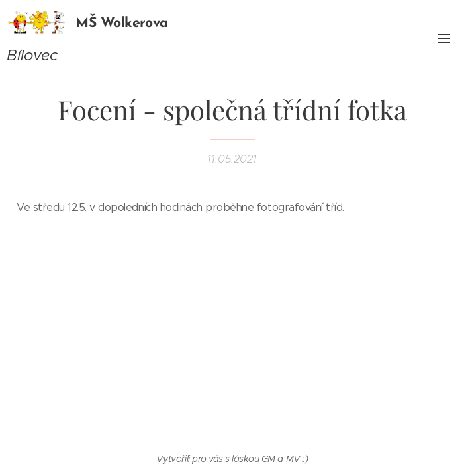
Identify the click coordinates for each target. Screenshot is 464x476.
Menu (444, 38)
